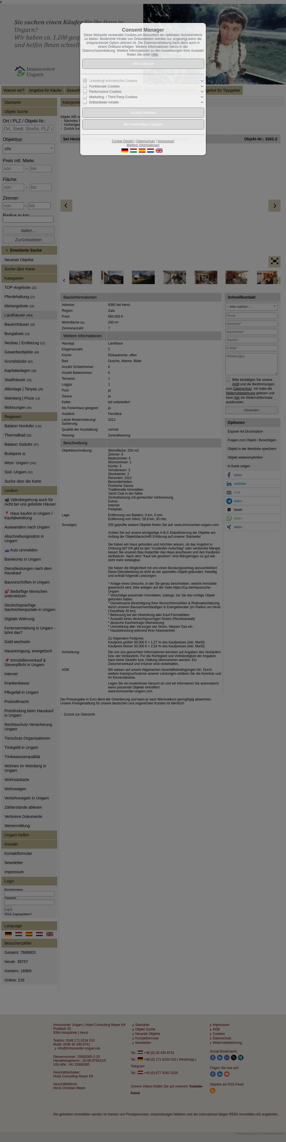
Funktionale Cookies (104, 86)
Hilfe (154, 54)
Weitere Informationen (143, 145)
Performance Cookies (105, 92)
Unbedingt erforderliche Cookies (113, 81)
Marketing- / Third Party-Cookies (113, 97)
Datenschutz (145, 141)
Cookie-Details (123, 141)
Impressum (166, 141)
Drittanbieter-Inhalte (104, 102)
